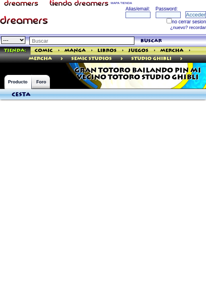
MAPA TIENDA (121, 3)
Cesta (21, 94)
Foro (41, 81)
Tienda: (15, 50)
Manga (75, 50)
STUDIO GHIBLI (151, 58)
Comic (44, 50)
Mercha (171, 50)
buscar (151, 41)
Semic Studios (91, 58)
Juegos (138, 50)
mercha (40, 58)
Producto (17, 81)
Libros (107, 50)
